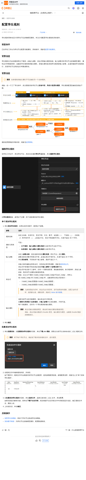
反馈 (45, 440)
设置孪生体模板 (10, 418)
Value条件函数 (56, 292)
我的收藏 (78, 32)
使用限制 (29, 142)
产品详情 (42, 32)
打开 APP (79, 3)
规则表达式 (64, 264)
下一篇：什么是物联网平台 (74, 430)
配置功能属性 (50, 49)
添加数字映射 (9, 421)
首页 (3, 18)
